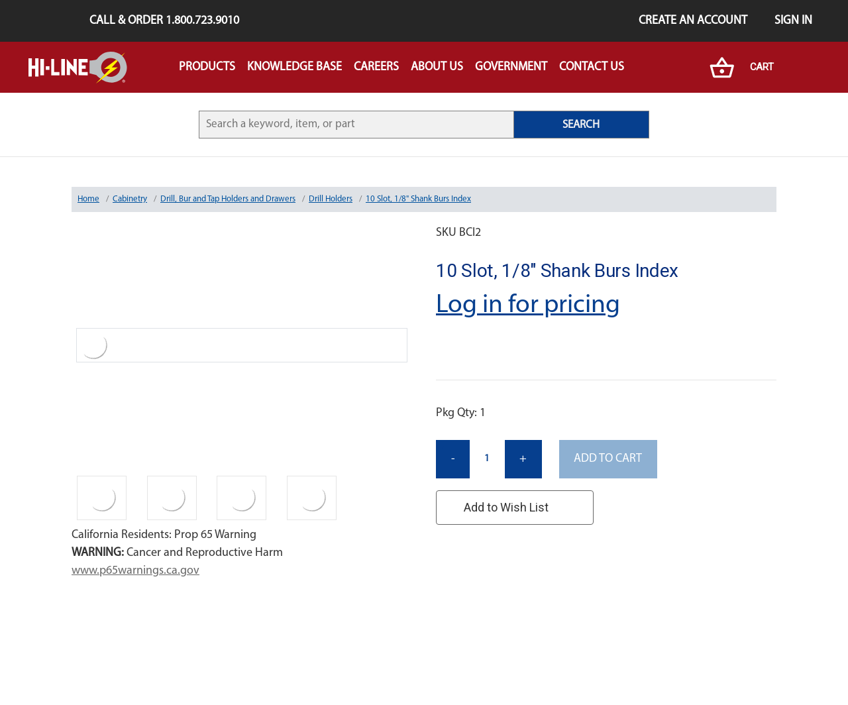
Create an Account (693, 21)
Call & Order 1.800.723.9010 (164, 21)
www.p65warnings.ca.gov (135, 571)
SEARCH (581, 125)
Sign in (793, 21)
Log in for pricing (528, 305)
